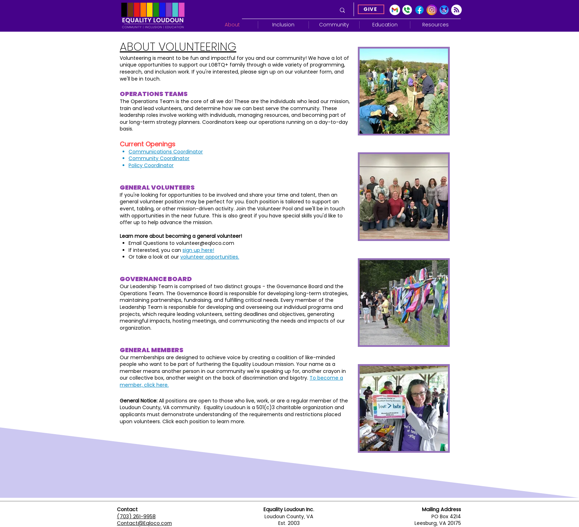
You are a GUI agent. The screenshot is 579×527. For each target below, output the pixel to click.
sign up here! (198, 250)
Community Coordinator (159, 158)
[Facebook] (419, 10)
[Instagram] (432, 10)
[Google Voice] (407, 10)
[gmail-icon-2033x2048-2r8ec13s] (395, 10)
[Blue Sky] (444, 10)
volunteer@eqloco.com (205, 243)
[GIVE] (371, 9)
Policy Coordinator (151, 165)
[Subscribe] (456, 10)
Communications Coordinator (166, 151)
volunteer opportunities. (209, 256)
